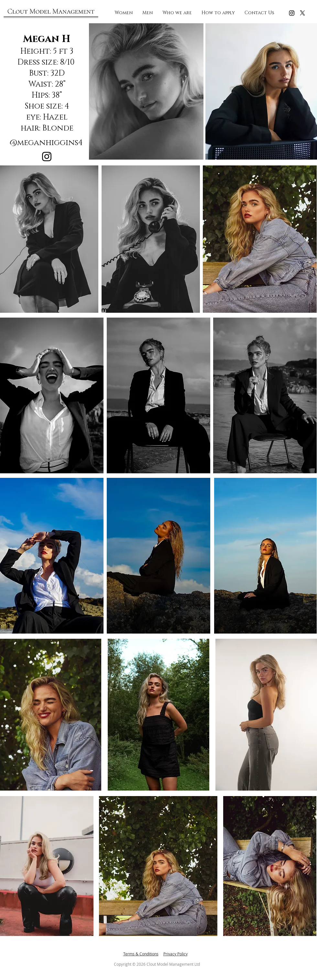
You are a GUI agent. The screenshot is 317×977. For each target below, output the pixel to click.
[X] (302, 12)
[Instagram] (291, 12)
